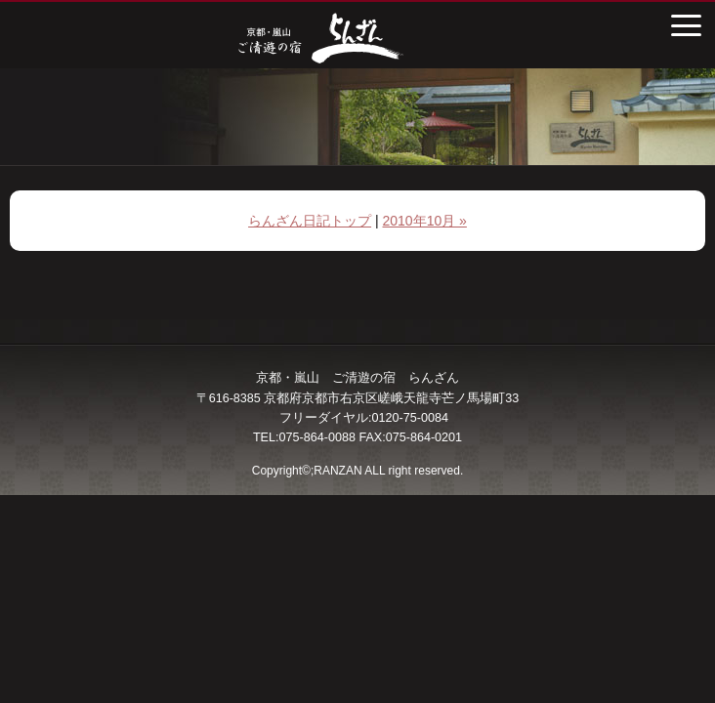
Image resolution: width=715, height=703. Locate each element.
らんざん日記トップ (309, 220)
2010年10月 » (425, 220)
